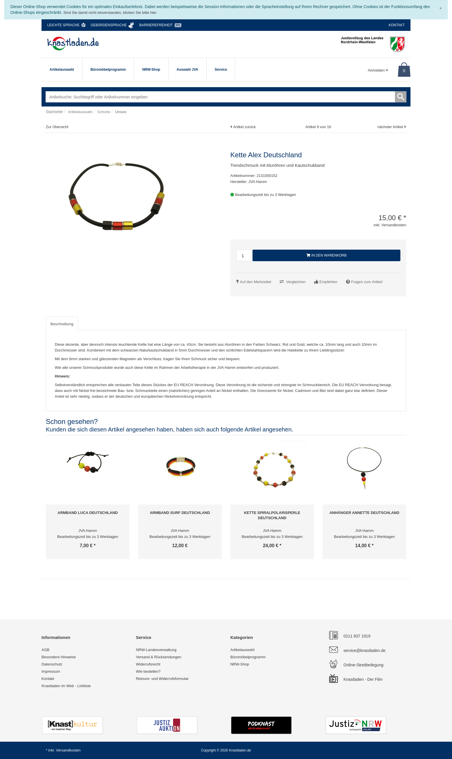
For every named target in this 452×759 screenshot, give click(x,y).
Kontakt (397, 25)
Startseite (54, 111)
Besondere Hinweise (59, 657)
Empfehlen (328, 282)
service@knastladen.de (365, 650)
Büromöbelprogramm (108, 70)
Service (221, 70)
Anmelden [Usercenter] (378, 70)
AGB (45, 650)
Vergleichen (296, 282)
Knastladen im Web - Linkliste (66, 686)
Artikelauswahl (62, 70)
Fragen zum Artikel (366, 282)
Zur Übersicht (57, 127)
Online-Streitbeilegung (364, 665)
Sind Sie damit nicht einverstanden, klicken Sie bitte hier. (110, 12)
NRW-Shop (151, 70)
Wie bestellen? (148, 671)
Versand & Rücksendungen (158, 657)
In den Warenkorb (326, 255)
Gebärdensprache (109, 25)
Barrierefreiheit (156, 25)
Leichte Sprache (63, 25)
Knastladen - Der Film (363, 679)
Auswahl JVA (187, 70)
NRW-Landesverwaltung (156, 650)
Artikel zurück (244, 127)
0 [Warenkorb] (404, 70)
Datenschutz (52, 664)
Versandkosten (68, 750)
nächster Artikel (390, 127)
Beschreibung (62, 324)
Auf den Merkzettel (255, 282)
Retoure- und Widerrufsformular (162, 678)
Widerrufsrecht (148, 664)
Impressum (51, 671)
